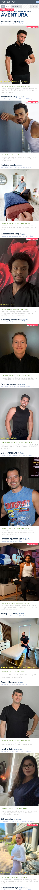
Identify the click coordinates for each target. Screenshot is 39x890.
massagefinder (8, 2)
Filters (34, 6)
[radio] (3, 6)
